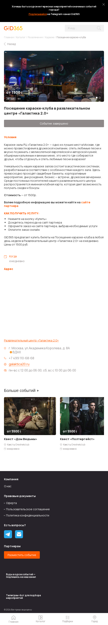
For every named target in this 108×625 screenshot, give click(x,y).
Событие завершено (54, 123)
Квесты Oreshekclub (18, 444)
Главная (9, 37)
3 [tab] (100, 98)
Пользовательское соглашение (28, 509)
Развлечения (35, 37)
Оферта (11, 503)
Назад (11, 44)
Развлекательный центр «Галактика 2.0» (31, 340)
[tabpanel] (54, 76)
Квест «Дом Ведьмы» (20, 439)
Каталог (21, 37)
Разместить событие (22, 555)
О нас (7, 486)
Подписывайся (38, 14)
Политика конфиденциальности (27, 515)
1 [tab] (94, 98)
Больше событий (19, 390)
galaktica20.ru (19, 364)
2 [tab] (97, 98)
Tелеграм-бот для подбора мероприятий (23, 597)
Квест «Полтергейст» (77, 439)
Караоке (49, 37)
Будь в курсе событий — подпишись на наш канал (21, 576)
